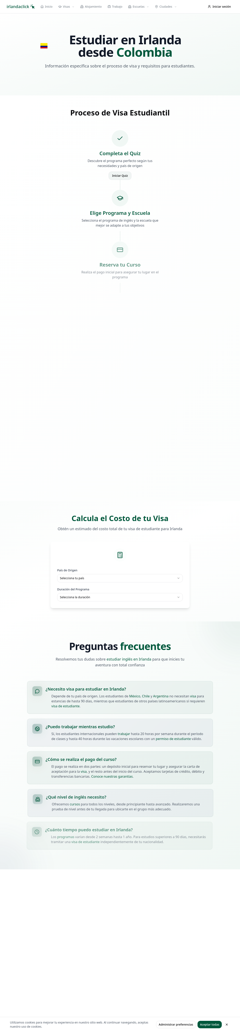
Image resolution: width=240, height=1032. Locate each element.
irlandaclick (21, 6)
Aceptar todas (209, 1024)
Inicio (46, 6)
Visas (66, 6)
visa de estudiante (65, 706)
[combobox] (120, 578)
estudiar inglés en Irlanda (129, 660)
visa (193, 696)
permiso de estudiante (173, 738)
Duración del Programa (73, 589)
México (134, 696)
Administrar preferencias (176, 1024)
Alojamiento (91, 6)
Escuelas (138, 6)
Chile (146, 696)
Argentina (160, 696)
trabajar (124, 734)
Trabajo (115, 6)
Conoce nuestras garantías (110, 776)
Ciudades (166, 6)
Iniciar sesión (219, 6)
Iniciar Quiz (120, 176)
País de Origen (67, 570)
